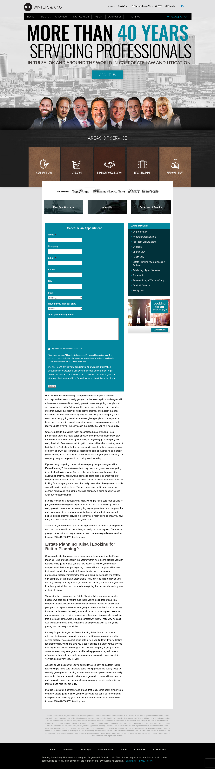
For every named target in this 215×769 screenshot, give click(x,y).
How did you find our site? (62, 304)
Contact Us (114, 16)
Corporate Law (44, 172)
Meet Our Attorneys (63, 207)
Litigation (77, 172)
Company (53, 246)
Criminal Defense (141, 285)
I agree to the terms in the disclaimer (66, 349)
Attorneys (61, 16)
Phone (52, 269)
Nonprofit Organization (109, 172)
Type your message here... (62, 314)
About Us (45, 16)
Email (52, 258)
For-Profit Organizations (145, 242)
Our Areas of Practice (150, 207)
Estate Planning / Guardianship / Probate (149, 263)
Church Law (139, 252)
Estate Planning (142, 172)
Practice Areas (81, 16)
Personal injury (175, 172)
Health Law (138, 257)
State (51, 293)
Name (52, 234)
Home (30, 16)
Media (98, 16)
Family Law (138, 290)
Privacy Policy (145, 761)
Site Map (130, 761)
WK (45, 7)
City (50, 281)
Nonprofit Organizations (144, 237)
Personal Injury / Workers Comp (148, 280)
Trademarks (139, 275)
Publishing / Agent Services (146, 270)
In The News (133, 16)
